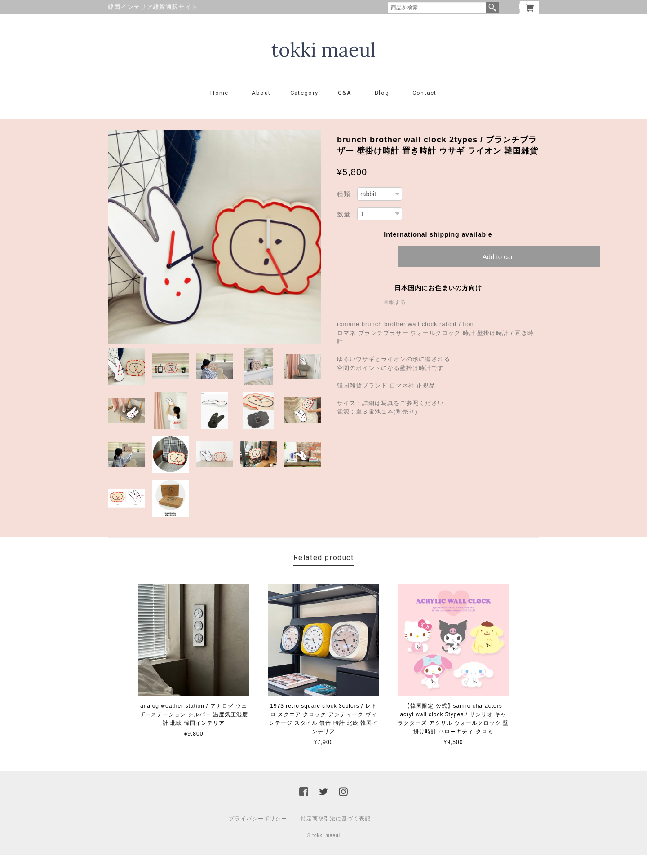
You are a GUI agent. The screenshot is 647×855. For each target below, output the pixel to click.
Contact (424, 93)
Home (219, 93)
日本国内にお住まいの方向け (438, 288)
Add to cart (499, 257)
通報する (394, 303)
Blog (382, 93)
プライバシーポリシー (258, 819)
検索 (492, 7)
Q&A (345, 93)
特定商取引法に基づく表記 (336, 819)
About (261, 93)
